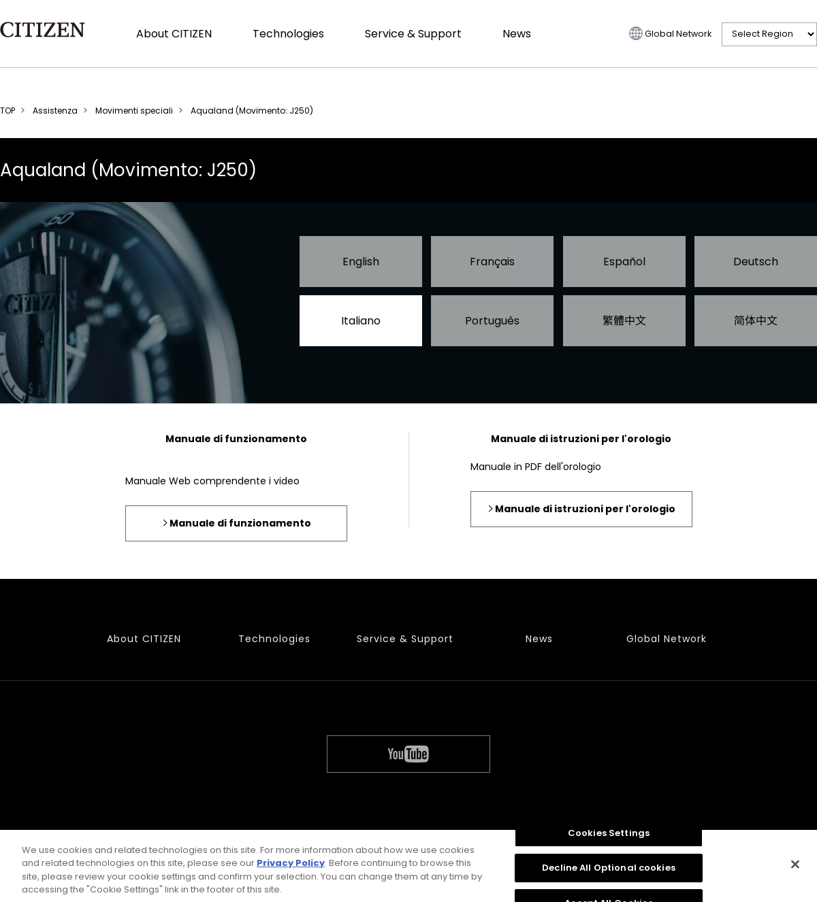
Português (492, 321)
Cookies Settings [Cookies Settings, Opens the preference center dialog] (609, 837)
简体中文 (756, 321)
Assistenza (55, 110)
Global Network (678, 33)
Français (492, 261)
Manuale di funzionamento (240, 523)
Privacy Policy (291, 867)
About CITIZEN (174, 33)
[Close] (795, 869)
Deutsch (755, 261)
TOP (7, 110)
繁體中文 (624, 321)
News (516, 33)
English (360, 261)
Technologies (288, 33)
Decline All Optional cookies (608, 872)
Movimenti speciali (134, 110)
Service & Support (413, 33)
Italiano (361, 321)
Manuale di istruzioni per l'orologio (585, 509)
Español (624, 261)
